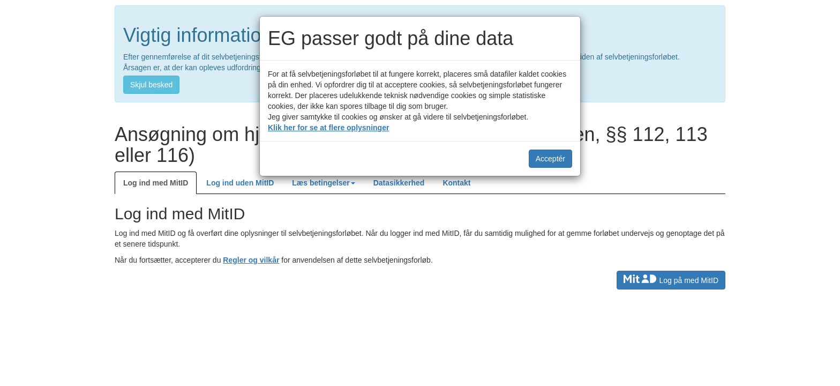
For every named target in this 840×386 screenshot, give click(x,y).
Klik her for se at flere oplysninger (328, 127)
